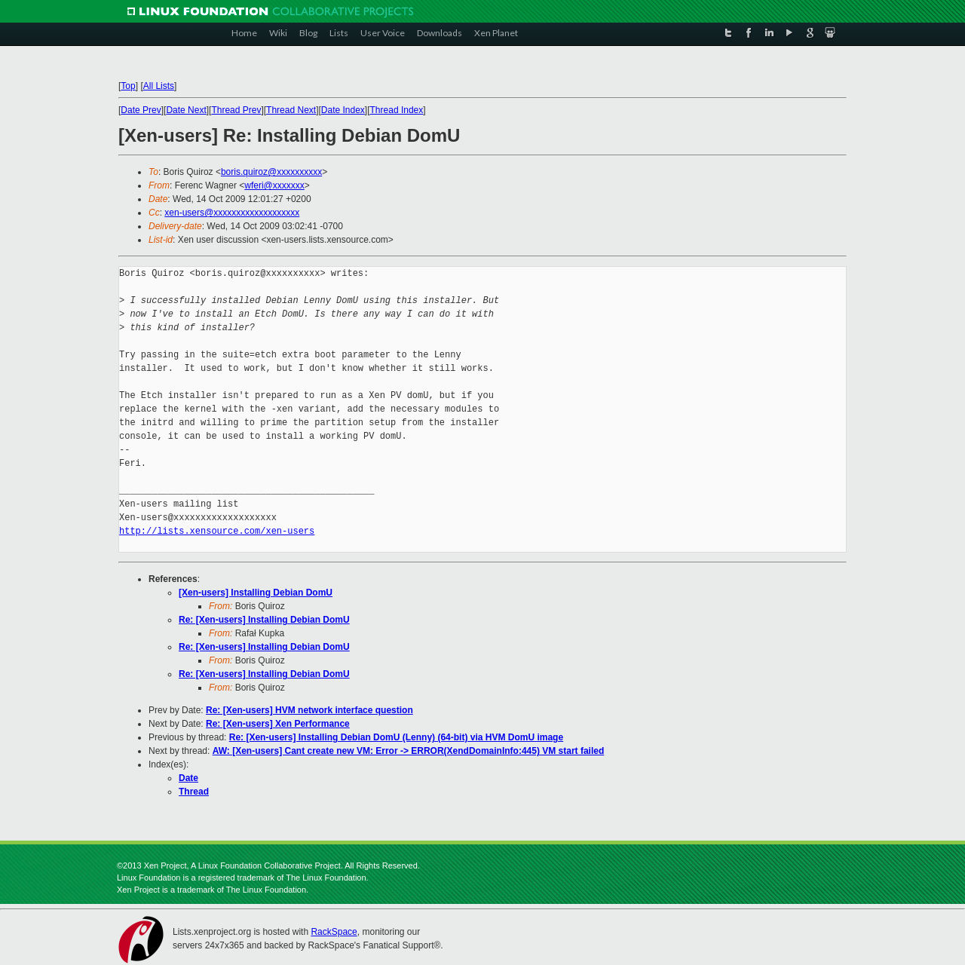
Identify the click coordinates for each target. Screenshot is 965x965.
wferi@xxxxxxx (274, 185)
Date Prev (141, 110)
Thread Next (291, 110)
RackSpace (334, 932)
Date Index (343, 110)
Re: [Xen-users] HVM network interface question (309, 710)
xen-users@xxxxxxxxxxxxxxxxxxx (231, 212)
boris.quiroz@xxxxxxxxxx (271, 172)
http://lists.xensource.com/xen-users (216, 531)
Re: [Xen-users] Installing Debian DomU (264, 619)
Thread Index (397, 110)
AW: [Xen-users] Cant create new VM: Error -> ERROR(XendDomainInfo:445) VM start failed (409, 751)
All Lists (158, 86)
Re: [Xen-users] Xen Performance (278, 723)
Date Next (186, 110)
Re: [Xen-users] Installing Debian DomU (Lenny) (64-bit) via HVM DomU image (396, 737)
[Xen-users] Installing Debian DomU (255, 592)
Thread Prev (236, 110)
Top (128, 86)
